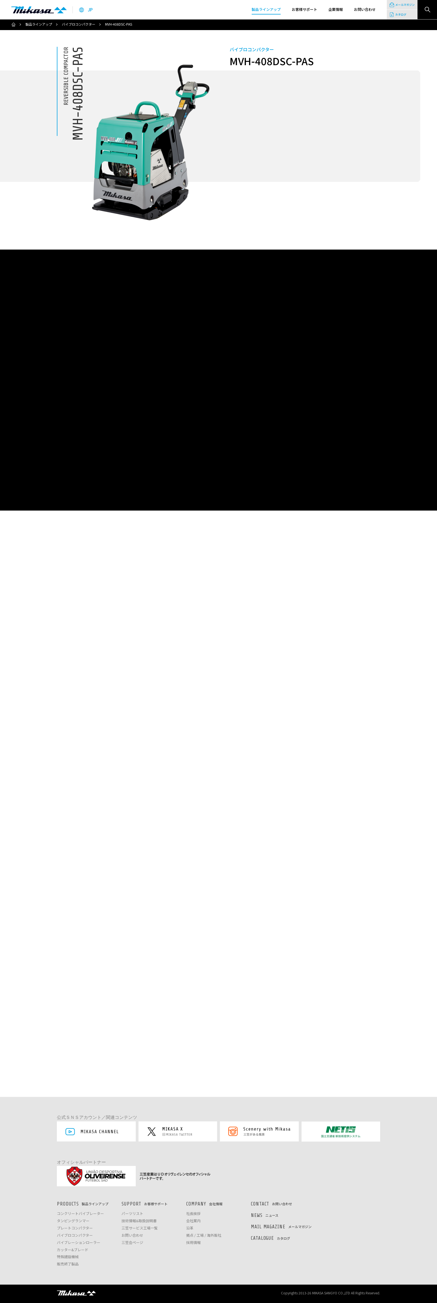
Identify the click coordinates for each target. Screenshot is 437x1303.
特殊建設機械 (68, 1257)
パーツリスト (132, 1213)
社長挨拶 (193, 1213)
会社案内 (193, 1221)
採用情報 (193, 1242)
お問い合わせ (132, 1235)
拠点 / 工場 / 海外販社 (203, 1235)
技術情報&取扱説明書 (139, 1221)
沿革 (189, 1228)
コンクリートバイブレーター (80, 1213)
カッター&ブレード (72, 1250)
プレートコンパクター (75, 1228)
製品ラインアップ (38, 24)
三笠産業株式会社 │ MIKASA (76, 1292)
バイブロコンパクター (78, 24)
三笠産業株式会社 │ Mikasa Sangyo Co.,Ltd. (39, 9)
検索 (427, 9)
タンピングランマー (73, 1221)
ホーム (13, 24)
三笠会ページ (132, 1242)
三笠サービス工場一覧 (140, 1228)
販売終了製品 (68, 1264)
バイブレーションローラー (78, 1242)
